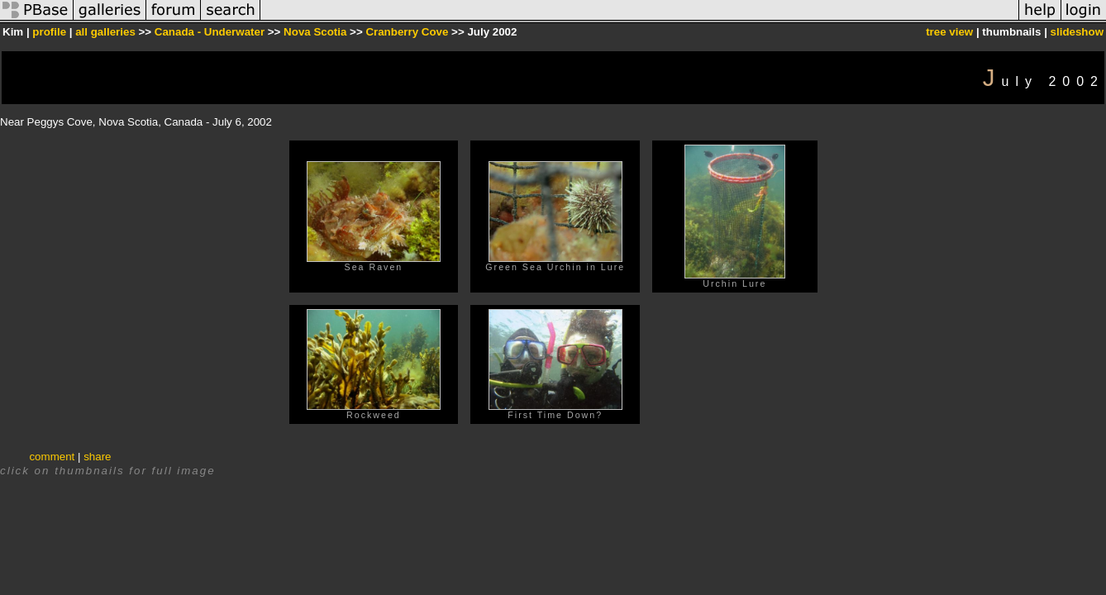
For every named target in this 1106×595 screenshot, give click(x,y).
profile (49, 32)
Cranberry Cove (406, 32)
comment (51, 456)
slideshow (1077, 32)
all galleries (105, 32)
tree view (949, 32)
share (97, 456)
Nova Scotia (315, 32)
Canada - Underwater (210, 32)
